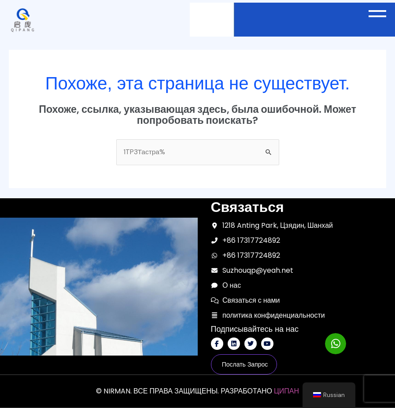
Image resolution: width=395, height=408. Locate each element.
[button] (379, 13)
